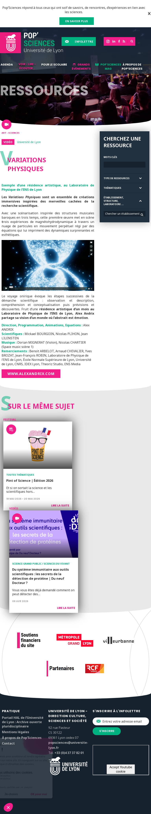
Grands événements (81, 67)
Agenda (7, 65)
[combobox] (124, 213)
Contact (8, 743)
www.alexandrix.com (30, 373)
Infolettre (84, 41)
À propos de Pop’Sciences (132, 67)
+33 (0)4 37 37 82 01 (69, 753)
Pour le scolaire (54, 65)
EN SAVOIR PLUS (76, 21)
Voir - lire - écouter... (27, 66)
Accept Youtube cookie (121, 769)
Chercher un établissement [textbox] (122, 213)
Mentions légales (15, 732)
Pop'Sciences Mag (110, 67)
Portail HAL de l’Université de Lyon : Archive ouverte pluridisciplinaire (22, 721)
